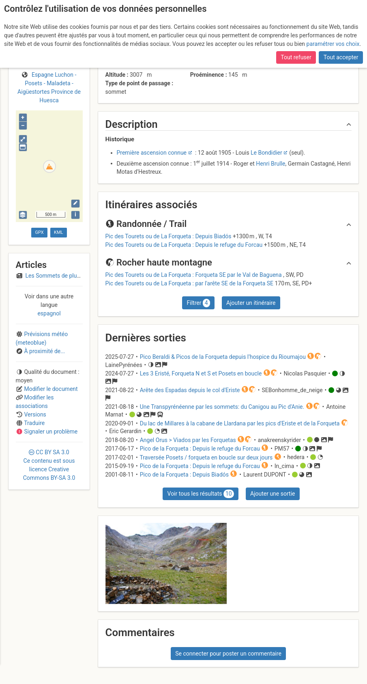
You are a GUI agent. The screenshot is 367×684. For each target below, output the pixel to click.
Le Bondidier (266, 152)
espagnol (48, 313)
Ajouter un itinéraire (250, 303)
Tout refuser (296, 57)
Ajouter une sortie (272, 493)
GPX (39, 232)
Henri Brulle (270, 163)
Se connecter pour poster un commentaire (228, 653)
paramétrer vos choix (333, 44)
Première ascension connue (152, 152)
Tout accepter (341, 57)
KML (58, 232)
